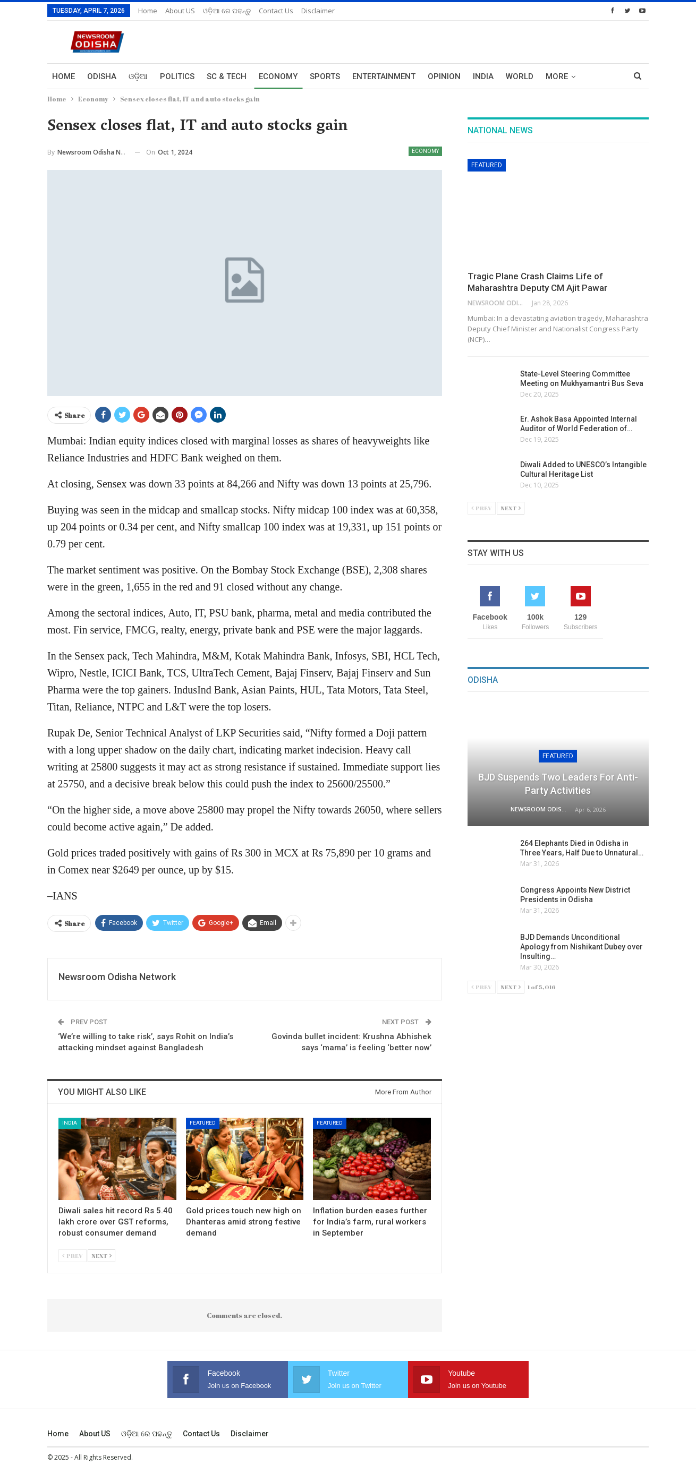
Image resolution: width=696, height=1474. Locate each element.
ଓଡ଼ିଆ (138, 76)
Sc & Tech (227, 76)
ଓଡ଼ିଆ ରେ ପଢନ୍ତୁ (227, 10)
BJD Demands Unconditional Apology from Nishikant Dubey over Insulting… (582, 947)
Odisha (101, 76)
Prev (72, 1255)
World (519, 76)
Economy (278, 76)
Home (147, 10)
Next (101, 1255)
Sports (325, 76)
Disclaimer (318, 10)
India (483, 76)
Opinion (444, 76)
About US (180, 10)
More (557, 76)
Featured (203, 1123)
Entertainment (383, 76)
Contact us (276, 10)
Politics (177, 76)
